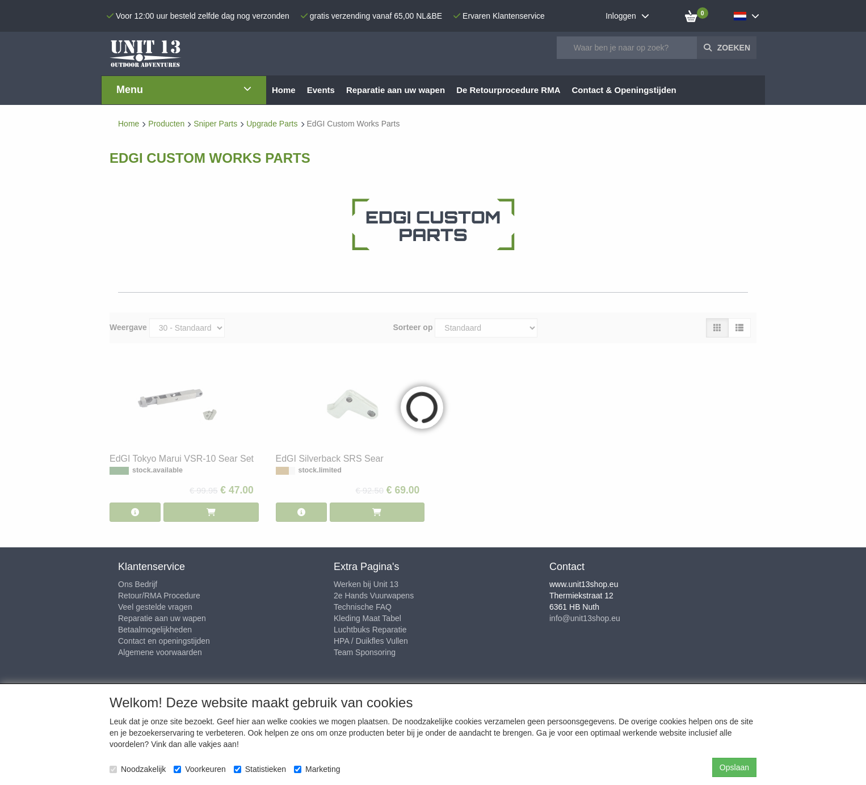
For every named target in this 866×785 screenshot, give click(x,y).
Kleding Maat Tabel (367, 618)
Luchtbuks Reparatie (370, 629)
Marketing (317, 769)
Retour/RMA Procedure (159, 595)
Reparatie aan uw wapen (162, 618)
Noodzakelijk (138, 769)
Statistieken (260, 769)
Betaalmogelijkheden (155, 629)
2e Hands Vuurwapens (374, 595)
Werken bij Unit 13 (366, 584)
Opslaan (734, 767)
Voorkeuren (200, 769)
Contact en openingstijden (164, 640)
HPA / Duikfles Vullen (371, 640)
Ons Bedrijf (137, 584)
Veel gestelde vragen (155, 606)
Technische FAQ (363, 606)
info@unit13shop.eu (584, 618)
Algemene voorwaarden (160, 652)
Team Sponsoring (365, 652)
